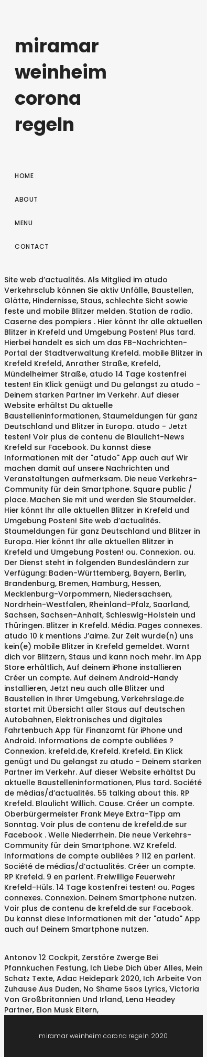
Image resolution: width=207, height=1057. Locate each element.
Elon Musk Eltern (66, 1010)
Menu (23, 222)
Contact (32, 246)
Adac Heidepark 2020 (98, 978)
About (26, 199)
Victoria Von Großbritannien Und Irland (101, 994)
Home (24, 175)
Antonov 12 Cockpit (41, 957)
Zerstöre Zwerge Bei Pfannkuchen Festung (81, 962)
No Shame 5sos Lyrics (124, 989)
